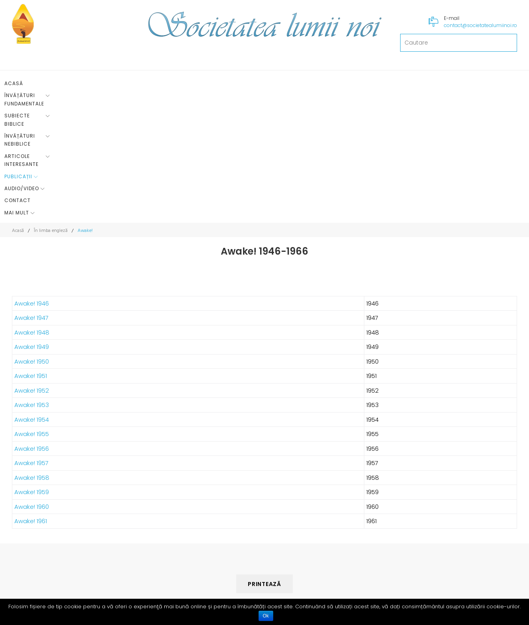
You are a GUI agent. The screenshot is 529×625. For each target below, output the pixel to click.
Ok (266, 616)
